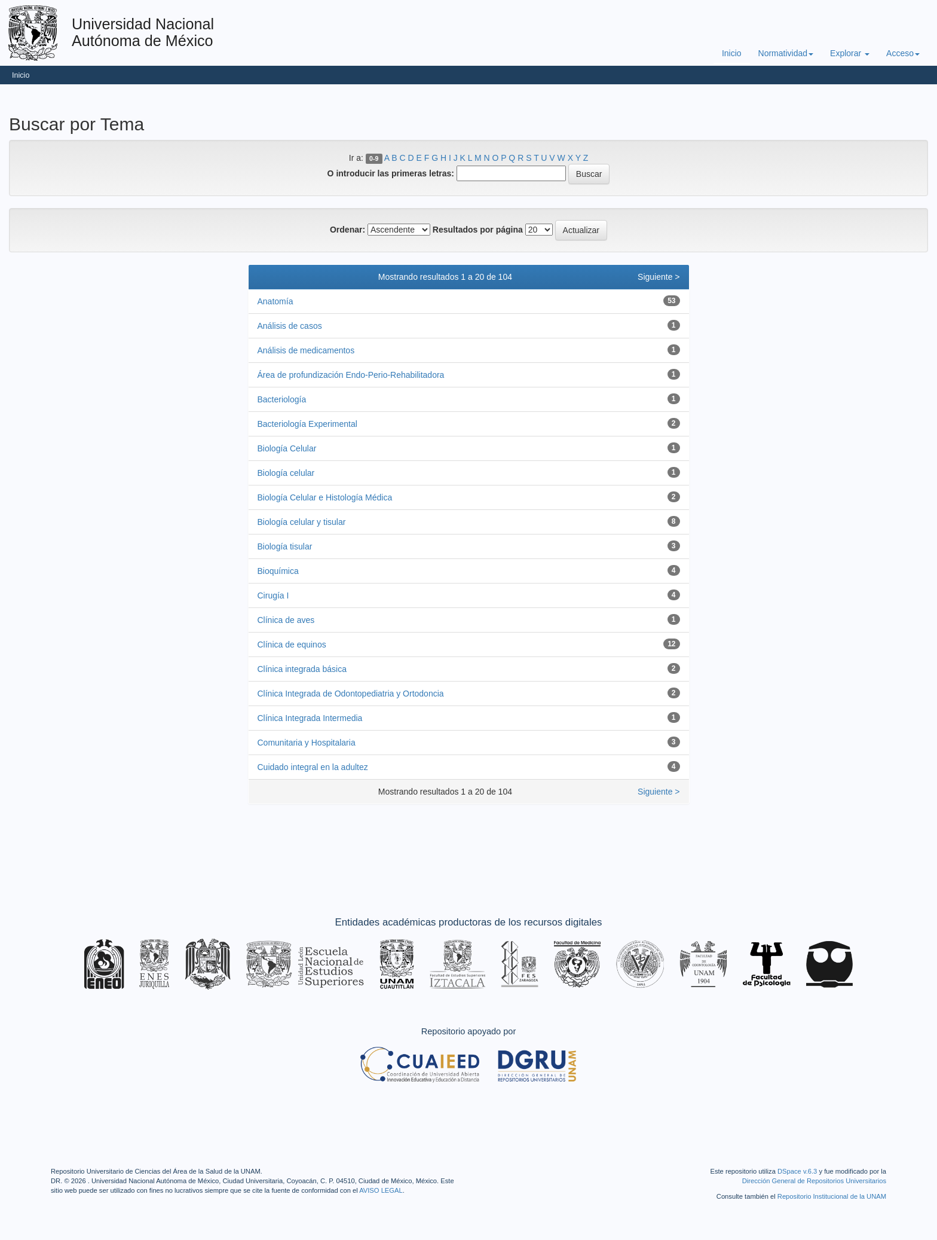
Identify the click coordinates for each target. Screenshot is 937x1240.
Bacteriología (282, 399)
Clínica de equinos (292, 644)
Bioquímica (278, 571)
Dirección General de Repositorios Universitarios (814, 1180)
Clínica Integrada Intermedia (310, 718)
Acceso (903, 53)
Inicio (732, 53)
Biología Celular (287, 448)
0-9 (373, 158)
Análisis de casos (290, 326)
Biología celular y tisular (302, 522)
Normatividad (785, 53)
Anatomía (275, 301)
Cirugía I (273, 595)
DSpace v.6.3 (797, 1171)
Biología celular (286, 473)
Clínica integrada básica (302, 669)
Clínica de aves (286, 620)
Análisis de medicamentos (306, 350)
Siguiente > (658, 277)
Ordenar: (347, 229)
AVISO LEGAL (381, 1190)
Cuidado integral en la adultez (313, 767)
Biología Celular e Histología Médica (325, 497)
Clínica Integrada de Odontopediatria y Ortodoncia (351, 693)
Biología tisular (285, 546)
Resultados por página (478, 229)
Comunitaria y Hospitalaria (307, 742)
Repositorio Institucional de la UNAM (831, 1196)
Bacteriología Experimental (307, 424)
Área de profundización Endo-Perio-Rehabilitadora (351, 375)
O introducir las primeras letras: (390, 173)
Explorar (849, 53)
